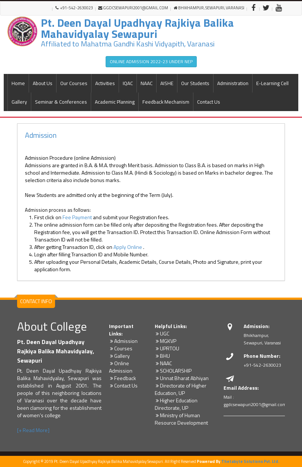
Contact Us (208, 102)
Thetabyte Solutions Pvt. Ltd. (250, 461)
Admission (41, 135)
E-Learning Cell (272, 83)
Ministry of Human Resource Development (181, 419)
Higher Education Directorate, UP (176, 404)
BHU (162, 356)
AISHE (166, 83)
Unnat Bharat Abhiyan (182, 378)
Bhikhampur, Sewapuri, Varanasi (208, 8)
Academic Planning (115, 102)
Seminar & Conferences (61, 102)
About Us (42, 83)
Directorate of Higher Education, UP (180, 389)
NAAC (146, 83)
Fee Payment (77, 217)
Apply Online (128, 247)
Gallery (19, 102)
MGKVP (165, 341)
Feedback (122, 378)
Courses (120, 348)
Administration (232, 83)
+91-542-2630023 (74, 8)
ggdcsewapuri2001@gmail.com (133, 8)
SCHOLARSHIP (173, 370)
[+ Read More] (33, 430)
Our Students (195, 83)
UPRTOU (167, 348)
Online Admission (120, 366)
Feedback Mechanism (165, 102)
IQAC (128, 83)
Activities (105, 83)
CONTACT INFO (36, 301)
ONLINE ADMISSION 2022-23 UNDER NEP (151, 61)
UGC (162, 333)
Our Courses (73, 83)
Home (18, 83)
